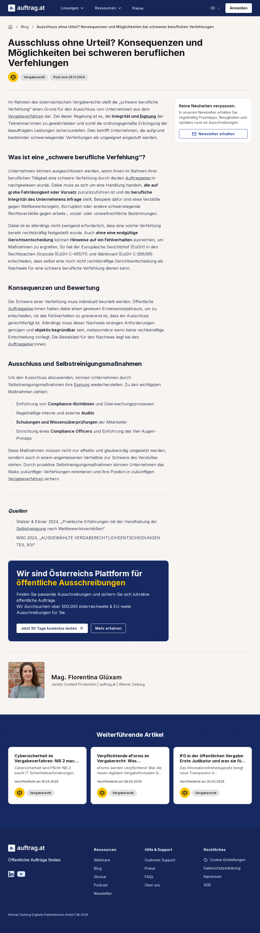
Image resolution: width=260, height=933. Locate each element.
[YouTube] (21, 874)
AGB (207, 885)
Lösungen (73, 8)
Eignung (148, 116)
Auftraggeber (138, 178)
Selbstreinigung (31, 528)
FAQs (149, 877)
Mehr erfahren (108, 628)
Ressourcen (108, 8)
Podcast (101, 885)
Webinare (102, 860)
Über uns (152, 885)
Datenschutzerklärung (222, 868)
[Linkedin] (11, 874)
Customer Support (160, 860)
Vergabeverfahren (25, 116)
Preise (137, 8)
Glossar (100, 877)
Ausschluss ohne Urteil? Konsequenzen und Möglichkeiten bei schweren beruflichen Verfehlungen (125, 27)
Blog (25, 27)
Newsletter (103, 893)
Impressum (212, 876)
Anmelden (239, 8)
